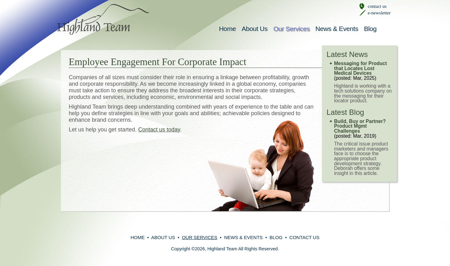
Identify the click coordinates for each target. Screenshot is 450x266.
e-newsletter (379, 12)
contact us (377, 6)
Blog (370, 28)
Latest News (347, 54)
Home (227, 28)
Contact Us (304, 237)
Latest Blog (345, 112)
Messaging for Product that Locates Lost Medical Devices (360, 68)
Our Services (291, 28)
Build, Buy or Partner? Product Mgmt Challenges (360, 126)
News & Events (336, 28)
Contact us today (159, 129)
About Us (255, 28)
